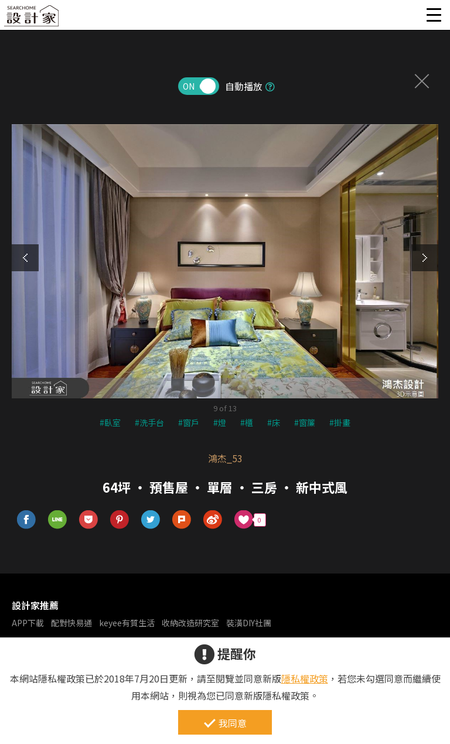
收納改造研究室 (190, 623)
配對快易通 (71, 623)
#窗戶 (188, 422)
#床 (273, 422)
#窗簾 (304, 422)
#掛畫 (339, 422)
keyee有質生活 (127, 623)
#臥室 (110, 422)
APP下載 (28, 623)
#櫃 (246, 422)
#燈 (219, 422)
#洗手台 (149, 422)
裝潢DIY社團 (248, 623)
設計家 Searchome (32, 19)
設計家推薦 (35, 605)
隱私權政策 (304, 678)
